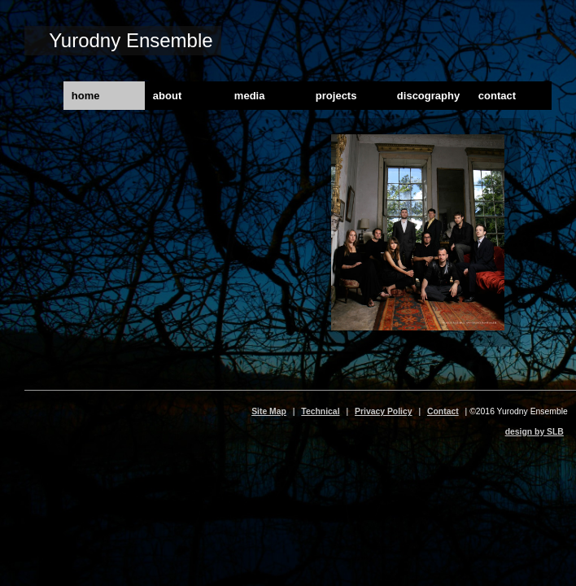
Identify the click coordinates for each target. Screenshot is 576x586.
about (167, 96)
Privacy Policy (383, 411)
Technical (320, 411)
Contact (443, 411)
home (86, 96)
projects (336, 96)
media (249, 96)
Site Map (268, 411)
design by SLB (534, 431)
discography (428, 96)
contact (497, 96)
